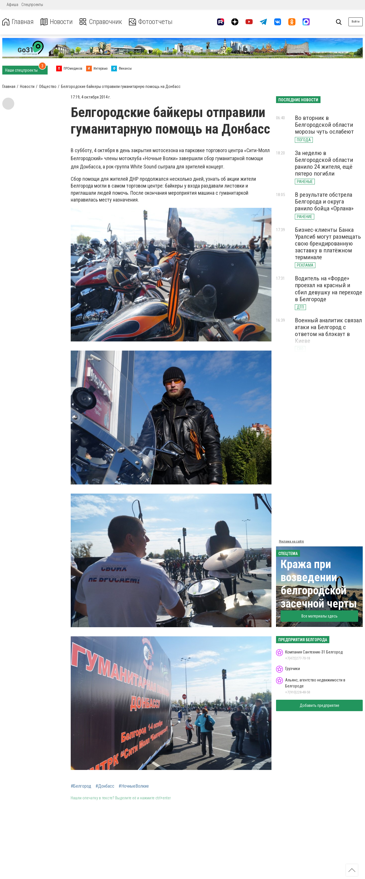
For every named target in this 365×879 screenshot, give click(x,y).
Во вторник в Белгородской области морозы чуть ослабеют (324, 124)
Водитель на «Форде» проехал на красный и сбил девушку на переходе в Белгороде (328, 288)
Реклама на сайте (291, 541)
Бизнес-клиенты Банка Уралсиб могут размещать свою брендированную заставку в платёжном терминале (328, 243)
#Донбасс (105, 786)
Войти (356, 21)
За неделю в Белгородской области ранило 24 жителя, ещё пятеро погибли (324, 163)
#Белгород (81, 786)
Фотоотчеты (151, 22)
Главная (18, 22)
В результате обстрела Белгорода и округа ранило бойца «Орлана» (324, 201)
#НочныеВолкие (134, 786)
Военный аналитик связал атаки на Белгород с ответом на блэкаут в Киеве (328, 330)
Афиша (12, 4)
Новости (56, 22)
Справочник (101, 22)
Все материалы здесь (319, 616)
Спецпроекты (32, 4)
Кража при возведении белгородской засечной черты (319, 584)
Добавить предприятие (319, 705)
